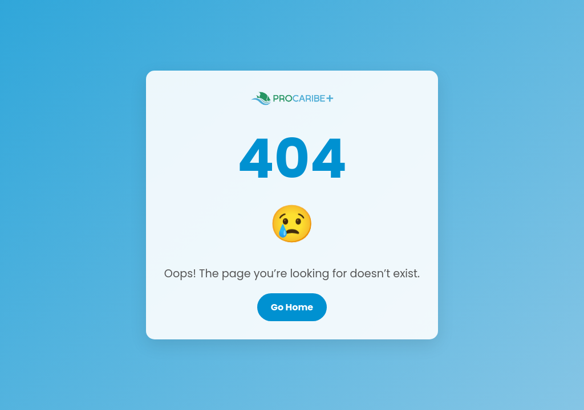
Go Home (292, 307)
